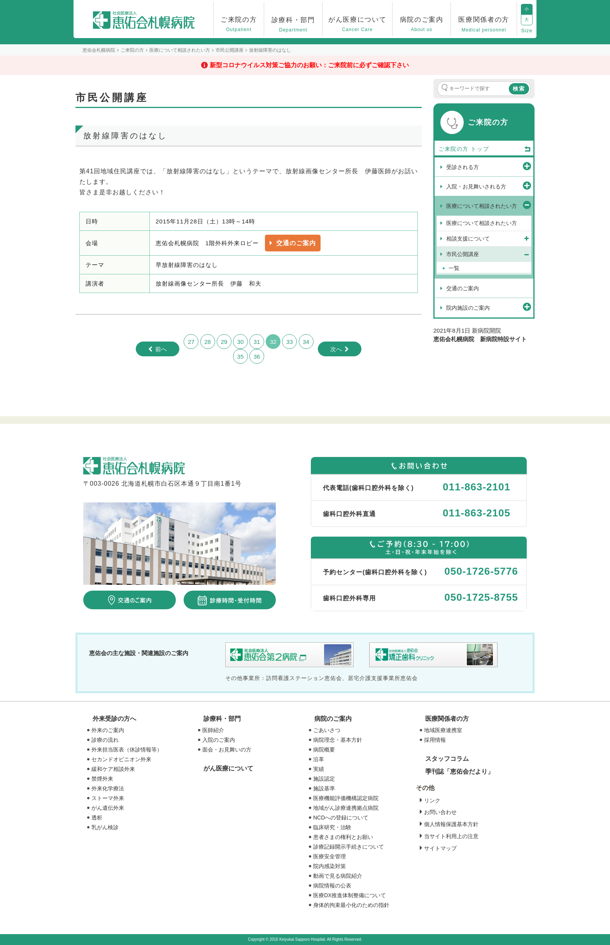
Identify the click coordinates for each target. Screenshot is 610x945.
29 (224, 341)
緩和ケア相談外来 (113, 769)
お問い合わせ (440, 812)
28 (207, 341)
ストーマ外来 (107, 798)
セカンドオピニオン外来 (121, 759)
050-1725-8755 (481, 597)
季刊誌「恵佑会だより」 (459, 771)
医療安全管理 (329, 856)
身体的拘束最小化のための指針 (351, 905)
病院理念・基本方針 (337, 740)
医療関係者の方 (447, 718)
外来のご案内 (107, 730)
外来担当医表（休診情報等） (126, 749)
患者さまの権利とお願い (343, 837)
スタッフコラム (447, 758)
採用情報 (435, 740)
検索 (519, 88)
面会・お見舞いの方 (226, 749)
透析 (96, 817)
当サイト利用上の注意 (451, 836)
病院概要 (324, 749)
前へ (161, 349)
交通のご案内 (296, 243)
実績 (318, 769)
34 (306, 341)
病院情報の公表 (332, 885)
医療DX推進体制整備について (349, 895)
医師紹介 (213, 730)
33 (289, 341)
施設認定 (324, 779)
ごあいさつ (326, 730)
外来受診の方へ (114, 718)
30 (240, 341)
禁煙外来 (102, 779)
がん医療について (228, 768)
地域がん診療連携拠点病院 (346, 808)
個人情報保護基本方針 (451, 824)
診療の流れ (105, 740)
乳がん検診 (105, 827)
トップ (501, 149)
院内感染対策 (329, 866)
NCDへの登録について (340, 817)
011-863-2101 (476, 487)
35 (240, 356)
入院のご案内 (218, 740)
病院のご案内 (333, 718)
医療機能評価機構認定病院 (346, 798)
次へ (336, 349)
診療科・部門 (222, 718)
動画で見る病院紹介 (337, 876)
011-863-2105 (476, 513)
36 (257, 356)
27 (191, 341)
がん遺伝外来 (107, 808)
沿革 (318, 759)
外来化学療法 (107, 788)
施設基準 (324, 788)
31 (257, 341)
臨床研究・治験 (332, 827)
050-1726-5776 (481, 571)
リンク (432, 800)
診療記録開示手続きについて (348, 847)
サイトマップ (440, 848)
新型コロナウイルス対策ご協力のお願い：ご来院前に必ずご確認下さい (309, 65)
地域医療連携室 (443, 730)
